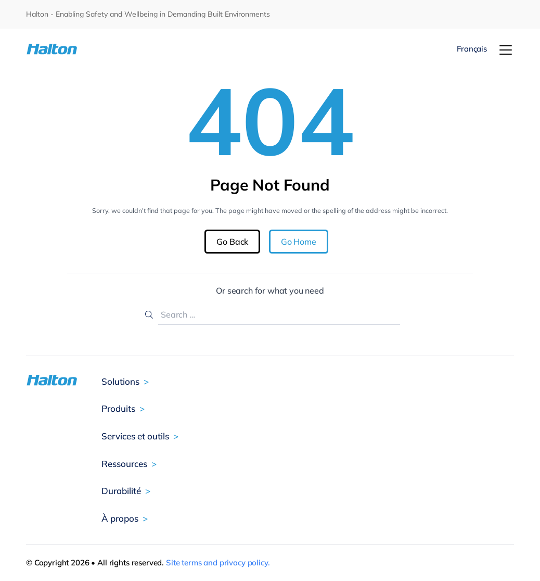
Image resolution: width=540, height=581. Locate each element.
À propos (119, 518)
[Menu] (505, 50)
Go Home (298, 241)
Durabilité (121, 490)
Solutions (120, 381)
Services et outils (135, 436)
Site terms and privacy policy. (218, 562)
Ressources (124, 463)
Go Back (232, 241)
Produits (118, 408)
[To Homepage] (66, 49)
